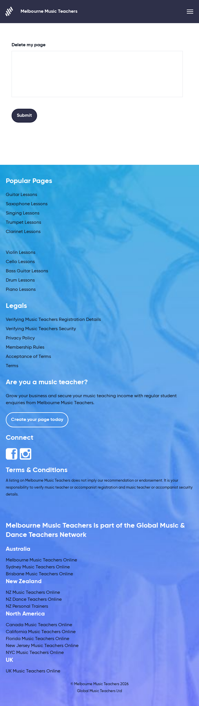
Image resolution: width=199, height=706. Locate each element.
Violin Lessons (20, 252)
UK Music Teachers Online (33, 671)
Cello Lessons (20, 262)
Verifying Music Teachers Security (41, 329)
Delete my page (28, 45)
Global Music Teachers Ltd (99, 691)
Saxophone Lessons (27, 204)
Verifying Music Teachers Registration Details (53, 319)
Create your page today (37, 419)
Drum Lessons (20, 280)
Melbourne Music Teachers (41, 11)
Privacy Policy (20, 338)
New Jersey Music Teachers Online (42, 646)
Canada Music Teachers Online (39, 625)
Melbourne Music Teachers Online (41, 560)
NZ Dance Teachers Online (34, 599)
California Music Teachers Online (41, 632)
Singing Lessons (22, 213)
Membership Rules (25, 347)
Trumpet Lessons (23, 222)
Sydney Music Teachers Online (38, 567)
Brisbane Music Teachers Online (39, 574)
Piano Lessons (21, 289)
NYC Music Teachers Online (35, 652)
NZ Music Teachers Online (33, 592)
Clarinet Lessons (23, 232)
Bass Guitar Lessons (27, 271)
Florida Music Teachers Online (37, 639)
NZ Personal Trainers (27, 606)
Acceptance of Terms (28, 356)
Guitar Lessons (21, 195)
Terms (12, 366)
